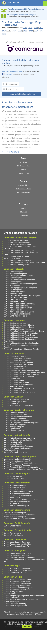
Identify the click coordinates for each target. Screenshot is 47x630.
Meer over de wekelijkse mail (12, 71)
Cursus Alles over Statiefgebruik (16, 265)
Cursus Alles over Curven (14, 386)
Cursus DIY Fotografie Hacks (15, 316)
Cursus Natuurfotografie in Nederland (18, 446)
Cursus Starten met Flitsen (14, 487)
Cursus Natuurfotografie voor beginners (19, 438)
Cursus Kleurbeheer (12, 286)
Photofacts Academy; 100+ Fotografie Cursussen (26, 9)
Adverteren (23, 215)
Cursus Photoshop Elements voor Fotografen (21, 374)
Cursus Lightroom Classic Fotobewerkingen (21, 337)
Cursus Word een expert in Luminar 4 (18, 406)
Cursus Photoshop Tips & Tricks (16, 382)
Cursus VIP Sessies (11, 598)
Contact (23, 208)
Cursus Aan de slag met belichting (17, 244)
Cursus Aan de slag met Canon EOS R (19, 312)
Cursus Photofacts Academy (15, 604)
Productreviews (10, 594)
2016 (36, 28)
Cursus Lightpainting (12, 429)
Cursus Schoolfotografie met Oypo (17, 546)
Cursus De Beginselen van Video (17, 555)
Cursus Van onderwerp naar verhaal (18, 417)
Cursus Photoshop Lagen (14, 368)
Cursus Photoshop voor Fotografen (18, 360)
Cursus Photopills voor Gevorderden (18, 570)
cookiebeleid (38, 624)
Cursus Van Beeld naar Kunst (15, 415)
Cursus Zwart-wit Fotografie (15, 425)
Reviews (23, 162)
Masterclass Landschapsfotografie (17, 459)
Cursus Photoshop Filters (14, 380)
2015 (31, 28)
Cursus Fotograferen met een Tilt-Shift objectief (22, 296)
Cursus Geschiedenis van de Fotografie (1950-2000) (24, 263)
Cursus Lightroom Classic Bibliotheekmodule (21, 343)
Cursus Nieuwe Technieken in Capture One (21, 600)
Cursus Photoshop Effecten (15, 390)
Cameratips (8, 248)
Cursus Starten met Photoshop (16, 356)
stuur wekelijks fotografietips (22, 94)
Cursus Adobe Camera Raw (15, 366)
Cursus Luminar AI (11, 404)
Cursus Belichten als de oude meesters (19, 519)
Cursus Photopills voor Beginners (17, 568)
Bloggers (23, 212)
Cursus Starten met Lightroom (16, 323)
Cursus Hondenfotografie (14, 478)
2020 (14, 31)
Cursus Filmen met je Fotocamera (17, 553)
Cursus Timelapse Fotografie (15, 302)
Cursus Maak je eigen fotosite (15, 606)
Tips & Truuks (23, 173)
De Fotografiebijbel (23, 192)
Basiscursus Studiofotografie (15, 517)
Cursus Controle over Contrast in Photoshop (21, 370)
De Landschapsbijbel (23, 189)
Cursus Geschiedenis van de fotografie (19, 250)
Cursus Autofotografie (12, 533)
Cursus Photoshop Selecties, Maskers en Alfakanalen (25, 372)
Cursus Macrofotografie (13, 444)
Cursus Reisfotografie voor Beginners (18, 276)
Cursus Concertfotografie (14, 272)
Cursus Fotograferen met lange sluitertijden (21, 463)
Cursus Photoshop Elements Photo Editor (20, 392)
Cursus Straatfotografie (13, 278)
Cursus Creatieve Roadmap (15, 419)
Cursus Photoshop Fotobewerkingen (18, 384)
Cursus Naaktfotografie (13, 497)
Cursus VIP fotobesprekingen (15, 572)
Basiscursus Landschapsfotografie (17, 461)
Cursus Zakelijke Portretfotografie (17, 501)
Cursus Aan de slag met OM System (18, 308)
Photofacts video (23, 166)
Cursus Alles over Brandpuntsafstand (18, 261)
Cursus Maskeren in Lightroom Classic (19, 327)
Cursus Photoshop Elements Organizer (19, 376)
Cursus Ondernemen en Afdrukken (17, 544)
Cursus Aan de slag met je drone (17, 586)
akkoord (27, 627)
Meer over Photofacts (10, 152)
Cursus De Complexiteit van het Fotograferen (22, 423)
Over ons (23, 204)
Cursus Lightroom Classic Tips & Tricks (19, 335)
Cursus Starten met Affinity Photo (17, 590)
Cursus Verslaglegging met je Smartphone (20, 288)
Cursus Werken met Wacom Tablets (18, 580)
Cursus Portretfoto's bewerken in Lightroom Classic (24, 331)
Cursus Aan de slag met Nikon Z (16, 306)
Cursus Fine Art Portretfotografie (16, 505)
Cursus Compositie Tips (13, 310)
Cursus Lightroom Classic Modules (17, 329)
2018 (4, 31)
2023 (31, 31)
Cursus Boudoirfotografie (14, 489)
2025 (42, 31)
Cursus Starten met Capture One (17, 582)
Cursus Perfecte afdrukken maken (17, 584)
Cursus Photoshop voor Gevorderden (18, 364)
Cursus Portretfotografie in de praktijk (18, 491)
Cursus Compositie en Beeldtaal (16, 256)
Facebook (7, 74)
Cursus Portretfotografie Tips (15, 485)
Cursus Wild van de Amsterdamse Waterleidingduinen (17, 449)
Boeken (23, 169)
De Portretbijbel (23, 185)
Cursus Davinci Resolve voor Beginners (19, 557)
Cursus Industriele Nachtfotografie (17, 314)
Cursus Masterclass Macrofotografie (18, 440)
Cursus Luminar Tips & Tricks (15, 402)
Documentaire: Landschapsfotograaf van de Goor (23, 469)
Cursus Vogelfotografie (13, 476)
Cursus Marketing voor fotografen (17, 542)
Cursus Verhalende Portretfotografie (18, 495)
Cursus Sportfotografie (13, 282)
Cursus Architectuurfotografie (15, 274)
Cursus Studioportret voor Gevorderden (19, 515)
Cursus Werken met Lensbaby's (16, 421)
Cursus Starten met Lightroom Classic (19, 325)
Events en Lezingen (11, 602)
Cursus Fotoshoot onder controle (17, 493)
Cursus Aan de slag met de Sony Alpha (19, 304)
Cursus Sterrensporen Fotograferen (18, 465)
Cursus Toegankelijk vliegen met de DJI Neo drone (24, 596)
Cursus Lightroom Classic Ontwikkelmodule (21, 333)
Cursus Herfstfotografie (13, 442)
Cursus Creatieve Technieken (15, 413)
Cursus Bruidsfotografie (13, 526)
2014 (25, 28)
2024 (36, 31)
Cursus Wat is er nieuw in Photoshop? (19, 388)
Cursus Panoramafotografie (15, 292)
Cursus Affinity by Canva (13, 592)
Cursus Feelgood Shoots (13, 503)
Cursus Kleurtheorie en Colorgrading (18, 362)
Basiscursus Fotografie (13, 258)
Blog (23, 158)
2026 (4, 34)
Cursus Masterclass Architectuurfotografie (20, 284)
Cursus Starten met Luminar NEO (17, 400)
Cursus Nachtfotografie (13, 294)
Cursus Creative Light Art (14, 431)
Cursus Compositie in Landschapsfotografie (21, 467)
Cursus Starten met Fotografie (16, 240)
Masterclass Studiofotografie (15, 513)
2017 (41, 28)
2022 (25, 31)
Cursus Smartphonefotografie (15, 298)
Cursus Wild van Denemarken (16, 452)
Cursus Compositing (12, 378)
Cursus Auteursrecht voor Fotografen (18, 588)
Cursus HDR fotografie (13, 290)
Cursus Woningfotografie (13, 535)
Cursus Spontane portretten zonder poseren (21, 499)
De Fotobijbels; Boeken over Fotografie (21, 15)
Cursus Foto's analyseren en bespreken (19, 280)
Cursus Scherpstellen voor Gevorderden (20, 246)
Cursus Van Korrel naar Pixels (16, 300)
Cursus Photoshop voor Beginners (17, 358)
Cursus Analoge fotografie (14, 427)
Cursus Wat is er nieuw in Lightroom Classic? (22, 349)
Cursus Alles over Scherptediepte (17, 242)
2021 (20, 31)
